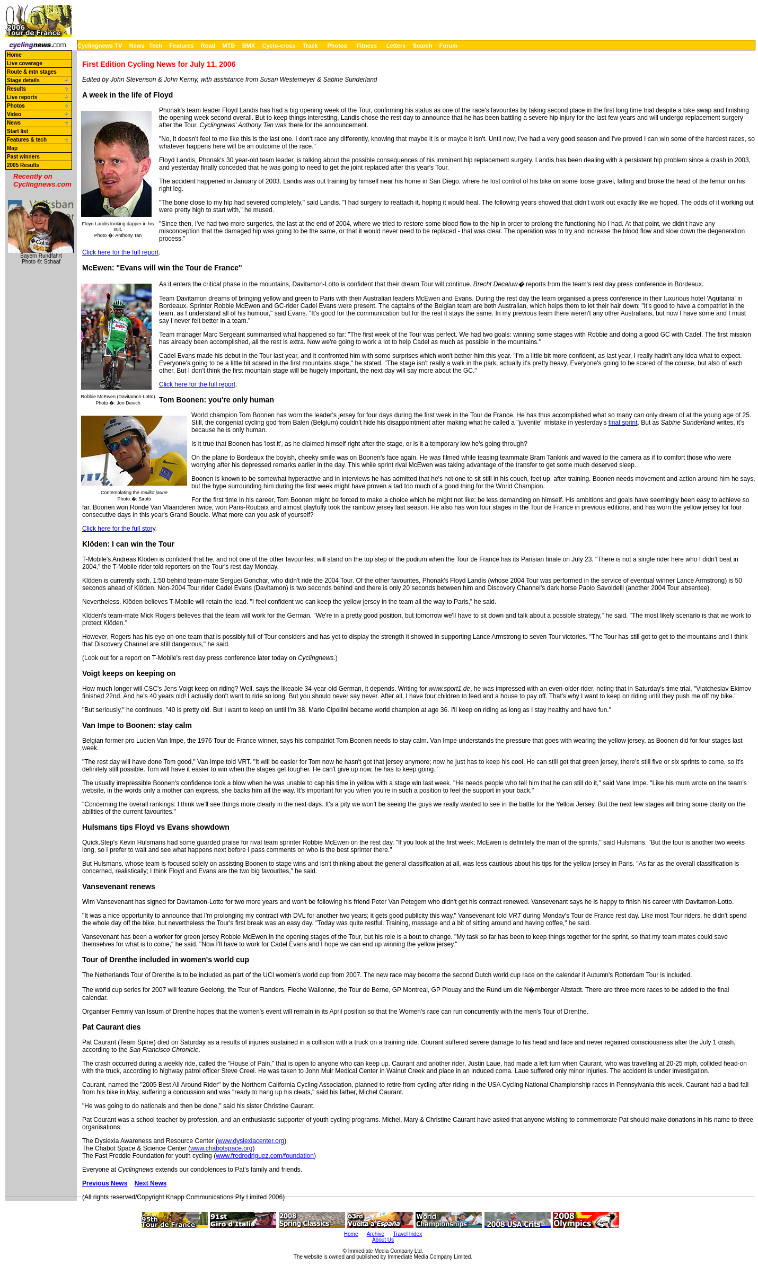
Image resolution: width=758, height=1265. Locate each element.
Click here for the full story (118, 528)
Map (12, 148)
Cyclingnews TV (99, 45)
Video (14, 114)
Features (182, 45)
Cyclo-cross (279, 45)
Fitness (366, 45)
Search (423, 45)
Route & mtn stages (32, 72)
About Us (383, 1240)
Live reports (22, 97)
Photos (337, 45)
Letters (396, 45)
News (137, 45)
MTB (229, 45)
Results (16, 89)
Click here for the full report (120, 252)
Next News (151, 1183)
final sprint (623, 422)
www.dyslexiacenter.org (251, 1141)
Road (208, 45)
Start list (17, 131)
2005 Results (23, 165)
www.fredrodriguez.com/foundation (265, 1155)
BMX (248, 45)
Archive (375, 1234)
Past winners (23, 157)
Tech (155, 45)
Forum (448, 45)
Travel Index (407, 1234)
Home (14, 55)
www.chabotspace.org (221, 1148)
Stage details (23, 80)
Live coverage (24, 63)
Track (310, 45)
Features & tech (27, 140)
